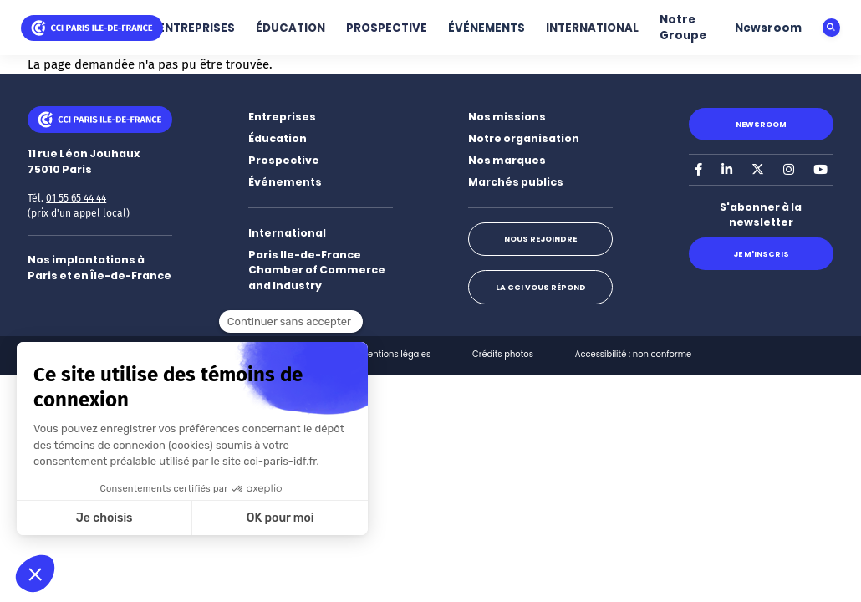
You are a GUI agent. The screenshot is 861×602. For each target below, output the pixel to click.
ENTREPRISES (196, 28)
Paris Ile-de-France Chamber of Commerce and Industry (316, 270)
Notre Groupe (683, 27)
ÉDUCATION (290, 28)
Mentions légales (396, 354)
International (287, 233)
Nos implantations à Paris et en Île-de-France (99, 268)
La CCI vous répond (541, 287)
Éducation (277, 138)
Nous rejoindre (540, 238)
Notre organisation (523, 138)
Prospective (283, 160)
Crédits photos (502, 354)
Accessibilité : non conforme (633, 354)
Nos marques (507, 160)
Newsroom (768, 28)
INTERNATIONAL (592, 28)
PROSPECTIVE (386, 28)
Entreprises (282, 117)
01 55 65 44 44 (76, 198)
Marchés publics (515, 182)
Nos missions (507, 117)
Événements (285, 182)
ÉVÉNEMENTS (486, 28)
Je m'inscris (761, 253)
